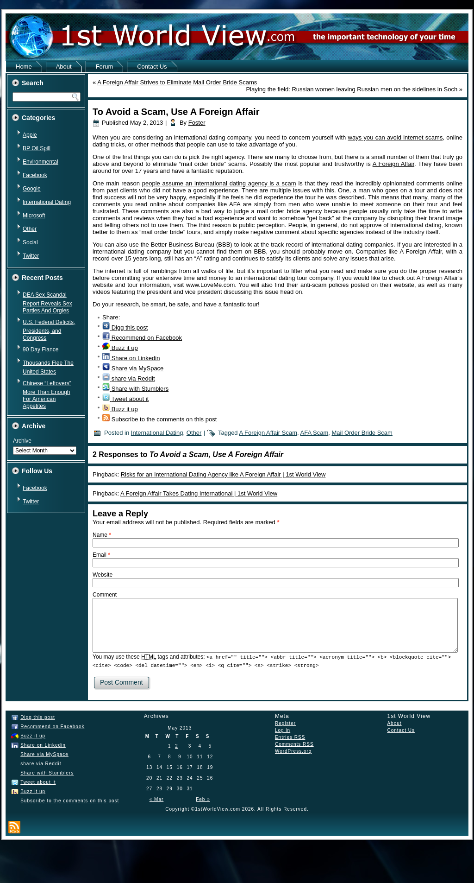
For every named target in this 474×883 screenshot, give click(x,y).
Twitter (31, 256)
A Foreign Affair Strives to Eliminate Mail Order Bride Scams (177, 82)
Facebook (35, 175)
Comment (105, 594)
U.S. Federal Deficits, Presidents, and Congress (49, 330)
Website (102, 575)
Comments (294, 743)
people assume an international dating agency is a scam (219, 183)
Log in (282, 729)
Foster (197, 122)
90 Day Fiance (40, 349)
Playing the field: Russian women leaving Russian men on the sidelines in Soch (351, 89)
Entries (290, 736)
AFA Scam (314, 432)
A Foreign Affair (393, 163)
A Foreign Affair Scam (268, 432)
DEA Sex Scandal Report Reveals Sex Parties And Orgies (47, 303)
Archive (22, 441)
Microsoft (34, 215)
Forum (104, 66)
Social (30, 242)
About (64, 66)
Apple (30, 135)
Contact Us (152, 66)
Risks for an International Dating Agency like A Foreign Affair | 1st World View (223, 474)
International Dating (47, 202)
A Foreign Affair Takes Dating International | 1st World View (198, 493)
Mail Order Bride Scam (361, 432)
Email (101, 555)
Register (285, 722)
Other (30, 229)
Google (32, 188)
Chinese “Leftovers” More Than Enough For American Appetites (47, 394)
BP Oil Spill (36, 148)
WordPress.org (293, 750)
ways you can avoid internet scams (395, 137)
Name (102, 535)
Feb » (203, 798)
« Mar (157, 798)
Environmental (40, 162)
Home (24, 66)
